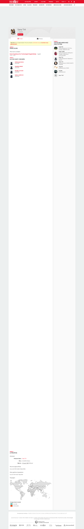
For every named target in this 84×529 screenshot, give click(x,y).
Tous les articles (40, 517)
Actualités (28, 1)
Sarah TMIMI (61, 51)
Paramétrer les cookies (62, 517)
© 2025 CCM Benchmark (45, 518)
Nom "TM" (61, 75)
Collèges (29, 4)
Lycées (24, 4)
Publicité (26, 517)
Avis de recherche (68, 4)
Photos (41, 38)
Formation (31, 517)
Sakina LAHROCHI (19, 75)
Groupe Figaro (37, 518)
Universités (41, 4)
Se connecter (18, 4)
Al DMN (60, 70)
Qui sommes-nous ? (14, 517)
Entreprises (49, 4)
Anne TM (61, 61)
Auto (57, 1)
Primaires (35, 4)
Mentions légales (70, 517)
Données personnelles (53, 517)
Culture (43, 1)
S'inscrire (11, 4)
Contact (20, 517)
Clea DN (61, 66)
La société (35, 517)
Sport (36, 1)
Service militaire (57, 4)
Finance (51, 1)
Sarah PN (61, 47)
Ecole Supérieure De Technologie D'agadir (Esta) (23, 54)
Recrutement (46, 517)
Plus (64, 1)
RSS (23, 517)
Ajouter (20, 34)
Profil (21, 38)
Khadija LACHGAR (19, 70)
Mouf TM (61, 57)
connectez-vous (36, 42)
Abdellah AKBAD (19, 66)
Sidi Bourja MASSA (19, 62)
